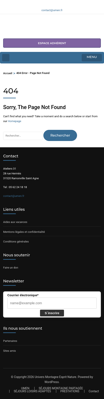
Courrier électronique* (23, 295)
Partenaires (10, 340)
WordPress (51, 382)
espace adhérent (52, 43)
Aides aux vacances (15, 222)
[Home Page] (5, 57)
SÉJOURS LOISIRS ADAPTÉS (32, 391)
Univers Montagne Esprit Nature (55, 377)
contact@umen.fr (13, 196)
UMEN (25, 388)
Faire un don (10, 267)
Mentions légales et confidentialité (24, 231)
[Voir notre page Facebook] (46, 2)
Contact (94, 391)
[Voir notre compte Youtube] (57, 2)
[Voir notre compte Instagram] (52, 2)
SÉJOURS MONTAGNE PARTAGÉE (61, 388)
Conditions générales (16, 241)
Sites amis (9, 350)
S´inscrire (52, 313)
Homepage (14, 121)
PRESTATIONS (69, 391)
